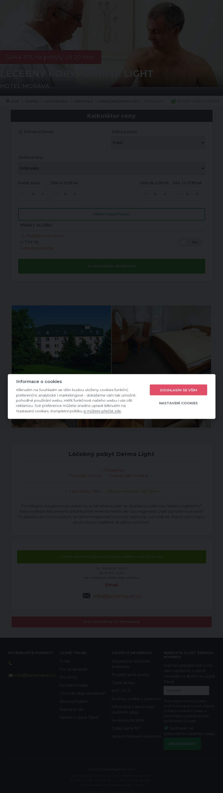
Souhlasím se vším (178, 390)
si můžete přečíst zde (102, 411)
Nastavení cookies (178, 403)
